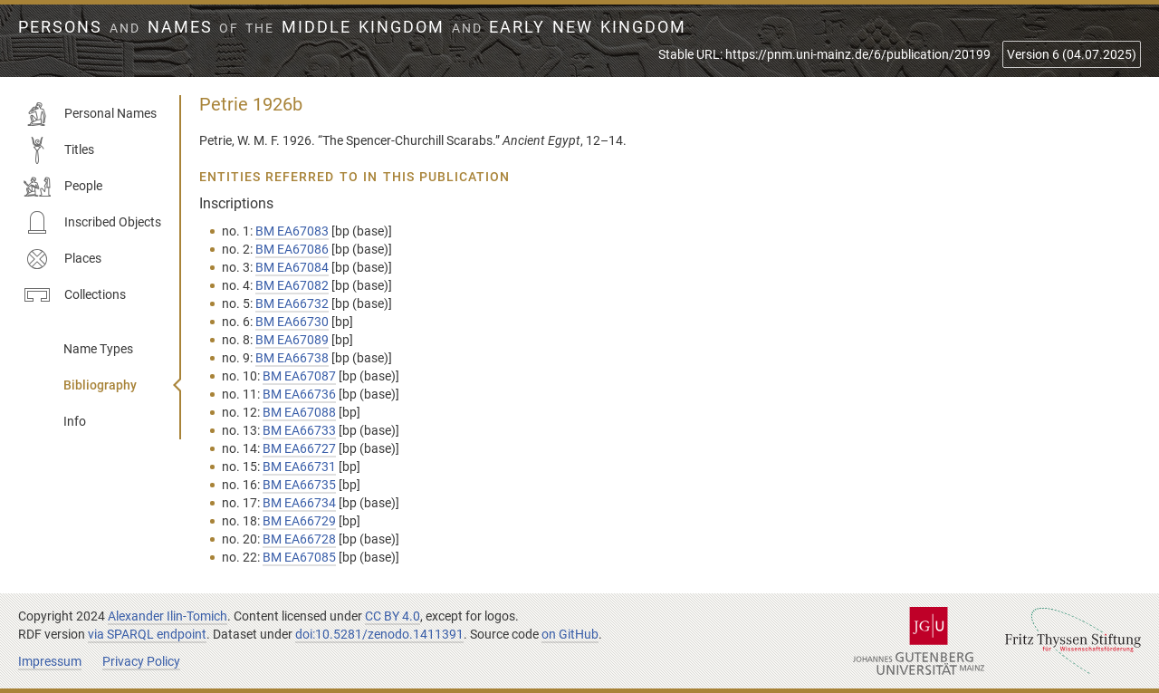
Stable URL (824, 54)
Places (62, 259)
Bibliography (100, 385)
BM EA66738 (292, 358)
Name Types (98, 349)
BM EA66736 (299, 394)
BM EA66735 (299, 484)
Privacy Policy (141, 661)
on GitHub (570, 634)
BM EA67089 (292, 339)
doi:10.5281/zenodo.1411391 (379, 634)
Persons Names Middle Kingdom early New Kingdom (352, 27)
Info (74, 421)
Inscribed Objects (92, 222)
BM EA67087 (299, 376)
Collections (75, 295)
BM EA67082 (292, 285)
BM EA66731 (299, 466)
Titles (59, 150)
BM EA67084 (292, 267)
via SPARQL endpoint (147, 634)
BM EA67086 (292, 249)
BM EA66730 (292, 321)
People (63, 186)
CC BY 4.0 (392, 616)
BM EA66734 (299, 503)
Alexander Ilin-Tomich (167, 616)
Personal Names (90, 114)
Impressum (49, 661)
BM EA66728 (299, 539)
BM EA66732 (292, 303)
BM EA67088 (299, 412)
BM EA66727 (299, 448)
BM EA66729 (299, 521)
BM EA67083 (292, 231)
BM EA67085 (299, 557)
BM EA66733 (299, 430)
